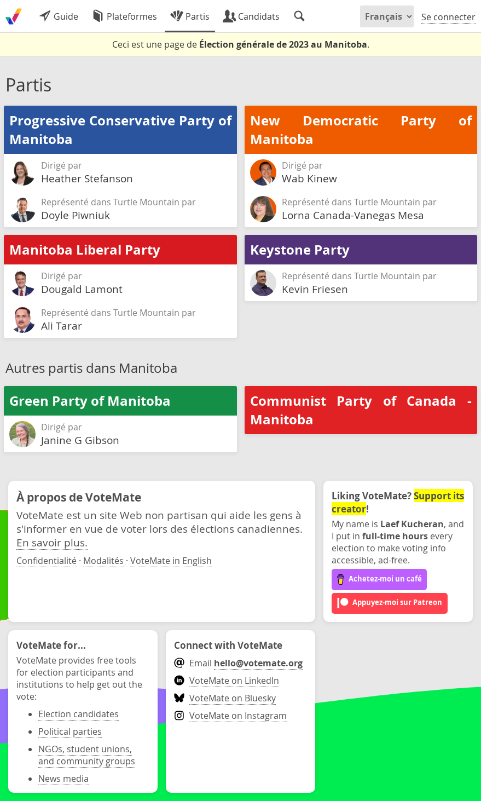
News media (63, 779)
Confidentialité (46, 561)
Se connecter (448, 17)
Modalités (103, 561)
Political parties (70, 731)
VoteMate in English (171, 561)
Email (238, 663)
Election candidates (78, 714)
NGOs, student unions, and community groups (86, 755)
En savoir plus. (52, 542)
